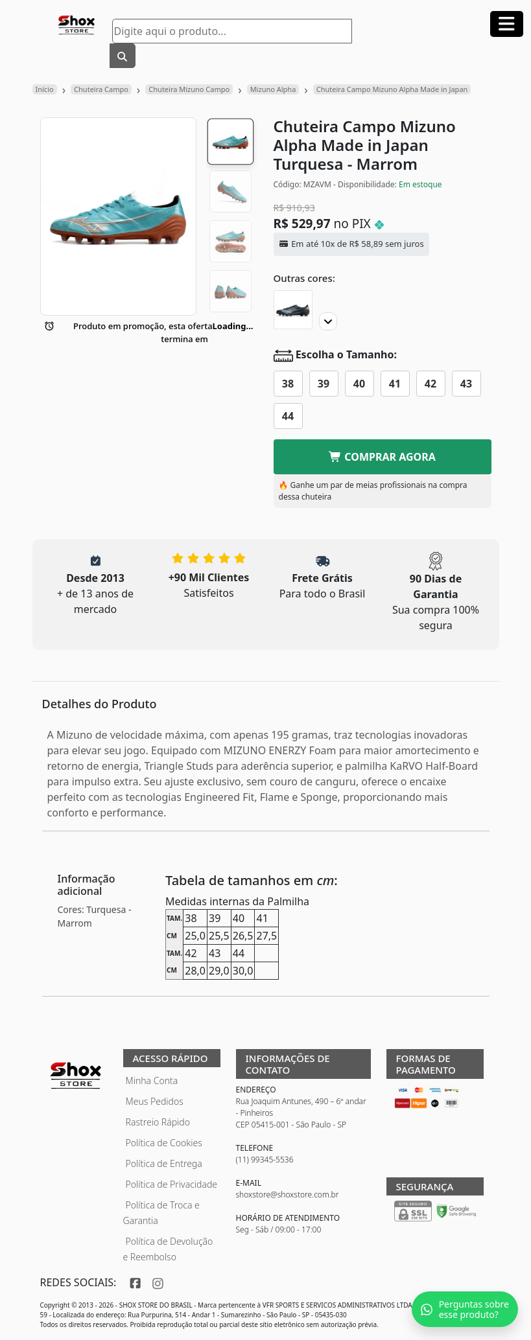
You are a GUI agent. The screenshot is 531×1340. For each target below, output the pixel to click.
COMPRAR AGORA (382, 457)
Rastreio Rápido (158, 1122)
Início (45, 89)
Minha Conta (152, 1080)
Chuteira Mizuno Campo (189, 89)
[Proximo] (328, 321)
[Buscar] (123, 55)
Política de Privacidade (172, 1184)
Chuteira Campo (101, 89)
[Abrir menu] (506, 24)
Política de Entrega (164, 1163)
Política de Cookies (164, 1143)
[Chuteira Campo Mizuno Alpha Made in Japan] (293, 310)
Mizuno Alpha (273, 89)
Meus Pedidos (154, 1101)
